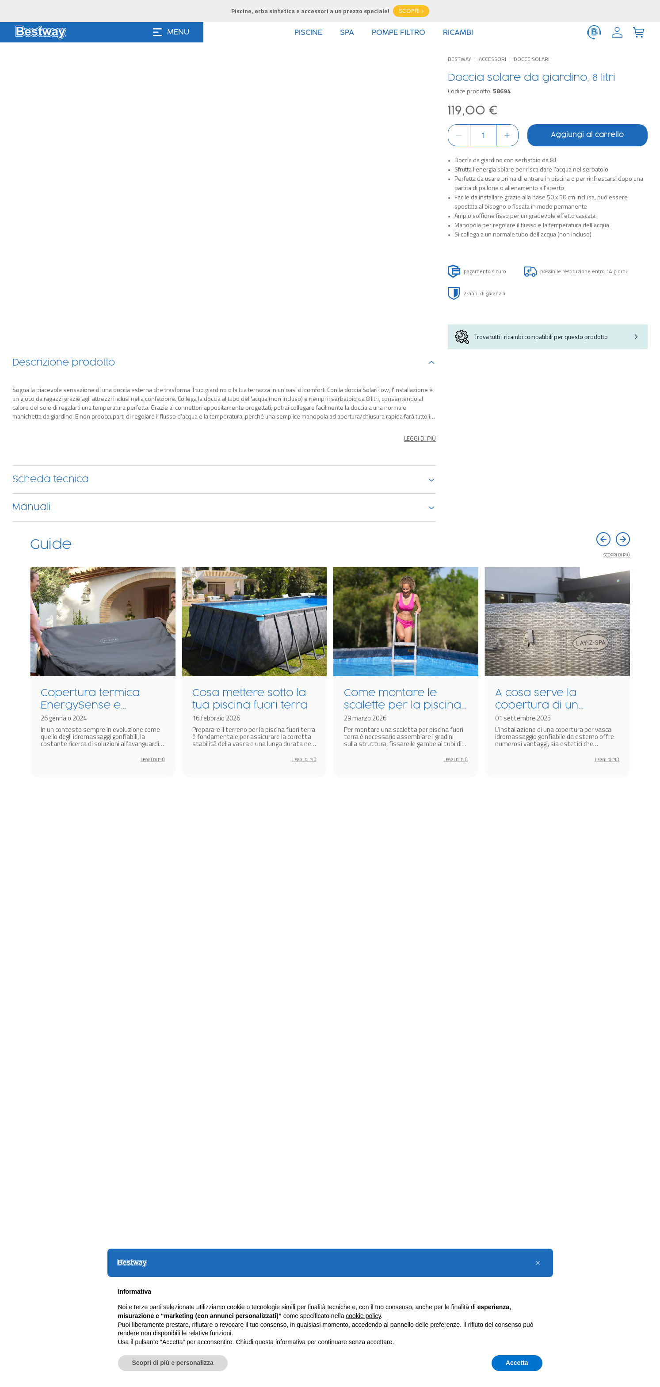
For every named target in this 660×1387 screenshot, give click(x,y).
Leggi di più (420, 724)
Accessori (492, 59)
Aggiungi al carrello (587, 135)
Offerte (390, 32)
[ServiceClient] (594, 32)
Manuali (224, 821)
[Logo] (41, 32)
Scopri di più (616, 868)
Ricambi (224, 793)
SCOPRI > (411, 11)
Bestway (459, 59)
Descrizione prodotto (224, 648)
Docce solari (531, 59)
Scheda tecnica (224, 765)
